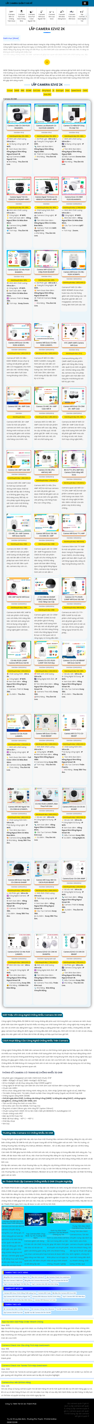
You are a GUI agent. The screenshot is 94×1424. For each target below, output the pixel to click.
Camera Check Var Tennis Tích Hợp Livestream (24, 1365)
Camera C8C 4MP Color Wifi (19, 470)
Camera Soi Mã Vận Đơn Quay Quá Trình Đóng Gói (13, 1222)
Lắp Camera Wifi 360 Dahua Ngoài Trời (17, 1296)
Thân (67, 90)
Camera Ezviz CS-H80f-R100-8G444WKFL (74, 198)
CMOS (85, 90)
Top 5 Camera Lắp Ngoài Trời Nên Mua (17, 1284)
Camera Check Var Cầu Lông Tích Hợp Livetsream (26, 1345)
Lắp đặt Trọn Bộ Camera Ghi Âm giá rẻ (38, 1312)
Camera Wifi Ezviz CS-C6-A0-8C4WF (74, 808)
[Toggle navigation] (85, 3)
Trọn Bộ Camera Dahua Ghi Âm (66, 1309)
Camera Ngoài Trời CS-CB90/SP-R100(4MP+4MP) (19, 198)
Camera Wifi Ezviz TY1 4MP (74, 533)
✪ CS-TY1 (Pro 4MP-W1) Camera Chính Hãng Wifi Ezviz (74, 472)
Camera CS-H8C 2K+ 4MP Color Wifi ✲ (46, 407)
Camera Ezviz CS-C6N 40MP (74, 879)
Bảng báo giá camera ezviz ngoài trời (17, 1277)
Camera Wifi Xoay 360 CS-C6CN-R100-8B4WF (46, 881)
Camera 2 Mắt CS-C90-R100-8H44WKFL (19, 127)
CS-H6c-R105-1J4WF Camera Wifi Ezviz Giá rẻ (19, 662)
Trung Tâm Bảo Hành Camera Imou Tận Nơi (81, 1227)
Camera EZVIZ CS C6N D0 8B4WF (74, 953)
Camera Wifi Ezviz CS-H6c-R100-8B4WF (46, 735)
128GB (16, 90)
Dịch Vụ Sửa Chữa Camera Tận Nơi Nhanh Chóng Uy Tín (58, 1233)
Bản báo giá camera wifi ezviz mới (64, 1293)
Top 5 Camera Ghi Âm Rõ (59, 1280)
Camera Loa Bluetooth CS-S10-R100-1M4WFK (46, 127)
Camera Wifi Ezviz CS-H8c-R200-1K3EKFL (18, 344)
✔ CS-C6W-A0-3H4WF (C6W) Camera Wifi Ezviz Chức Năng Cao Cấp (46, 599)
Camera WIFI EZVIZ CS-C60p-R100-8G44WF (46, 271)
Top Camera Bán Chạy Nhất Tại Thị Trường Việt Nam (36, 1236)
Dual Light (59, 90)
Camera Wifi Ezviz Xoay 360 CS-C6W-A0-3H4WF (19, 881)
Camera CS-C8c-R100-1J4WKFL (19, 735)
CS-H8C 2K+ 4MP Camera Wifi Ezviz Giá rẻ (19, 534)
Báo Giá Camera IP (38, 1277)
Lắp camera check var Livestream (58, 1277)
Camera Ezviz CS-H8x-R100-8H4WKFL (19, 271)
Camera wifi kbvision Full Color (45, 1300)
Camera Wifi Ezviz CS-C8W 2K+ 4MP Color (73, 407)
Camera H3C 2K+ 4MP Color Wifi (19, 407)
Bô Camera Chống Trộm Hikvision (42, 1309)
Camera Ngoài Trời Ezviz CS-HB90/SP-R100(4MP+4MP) (46, 198)
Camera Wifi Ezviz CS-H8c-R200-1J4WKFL (46, 344)
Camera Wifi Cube (44, 1293)
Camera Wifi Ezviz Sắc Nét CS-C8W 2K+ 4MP (46, 534)
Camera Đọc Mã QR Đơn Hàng (16, 1382)
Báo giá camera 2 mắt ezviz (13, 1280)
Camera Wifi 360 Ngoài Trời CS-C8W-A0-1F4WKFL (18, 808)
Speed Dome (76, 90)
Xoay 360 (47, 94)
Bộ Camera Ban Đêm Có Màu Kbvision (17, 1309)
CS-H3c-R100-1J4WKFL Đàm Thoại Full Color (46, 805)
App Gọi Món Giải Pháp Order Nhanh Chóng (22, 1321)
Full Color (36, 90)
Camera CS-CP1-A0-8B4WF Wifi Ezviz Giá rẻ (74, 662)
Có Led (9, 90)
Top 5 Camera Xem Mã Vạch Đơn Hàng (45, 1284)
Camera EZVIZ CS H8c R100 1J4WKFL (19, 953)
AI (53, 90)
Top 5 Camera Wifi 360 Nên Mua (73, 1296)
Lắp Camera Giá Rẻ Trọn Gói (13, 1312)
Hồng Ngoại (46, 90)
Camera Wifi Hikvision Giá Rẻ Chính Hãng (46, 1296)
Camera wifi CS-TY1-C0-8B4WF (74, 735)
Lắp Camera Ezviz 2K (47, 29)
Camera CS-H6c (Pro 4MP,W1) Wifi (46, 471)
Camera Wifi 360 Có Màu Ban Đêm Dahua (18, 1300)
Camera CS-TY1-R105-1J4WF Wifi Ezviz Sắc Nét (74, 598)
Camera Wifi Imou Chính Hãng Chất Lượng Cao (20, 1293)
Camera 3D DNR (10, 99)
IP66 (22, 90)
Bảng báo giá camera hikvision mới (37, 1280)
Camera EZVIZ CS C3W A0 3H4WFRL (46, 953)
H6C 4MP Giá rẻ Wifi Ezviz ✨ (18, 598)
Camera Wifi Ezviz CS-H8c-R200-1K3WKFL (74, 273)
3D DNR (28, 90)
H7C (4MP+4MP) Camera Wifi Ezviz (74, 344)
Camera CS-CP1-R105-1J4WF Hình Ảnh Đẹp (46, 662)
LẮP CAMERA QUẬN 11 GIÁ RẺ (19, 3)
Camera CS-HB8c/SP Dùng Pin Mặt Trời (74, 127)
